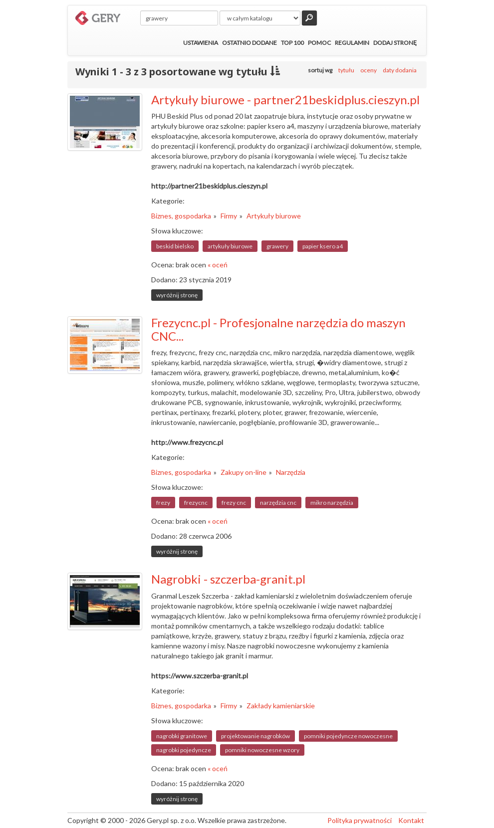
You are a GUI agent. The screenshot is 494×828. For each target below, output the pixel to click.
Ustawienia (200, 42)
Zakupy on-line (243, 472)
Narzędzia (290, 472)
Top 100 (292, 42)
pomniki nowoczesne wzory (262, 750)
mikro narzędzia (331, 502)
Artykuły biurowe (274, 215)
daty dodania (400, 70)
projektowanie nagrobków (255, 736)
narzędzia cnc (278, 502)
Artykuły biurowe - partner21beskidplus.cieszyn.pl (285, 99)
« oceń (218, 264)
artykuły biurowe (230, 246)
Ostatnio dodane (249, 42)
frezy (163, 502)
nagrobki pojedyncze (183, 750)
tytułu (346, 70)
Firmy (229, 215)
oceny (368, 70)
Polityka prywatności (359, 820)
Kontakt (411, 820)
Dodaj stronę (395, 42)
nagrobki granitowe (181, 736)
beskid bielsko (175, 246)
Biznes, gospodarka (181, 215)
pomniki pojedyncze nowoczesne (348, 736)
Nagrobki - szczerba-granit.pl (228, 579)
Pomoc (319, 42)
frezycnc (196, 502)
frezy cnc (234, 502)
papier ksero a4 (322, 246)
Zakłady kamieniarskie (281, 705)
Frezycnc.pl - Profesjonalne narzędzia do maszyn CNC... (278, 329)
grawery (277, 246)
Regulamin (352, 42)
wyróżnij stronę (177, 295)
